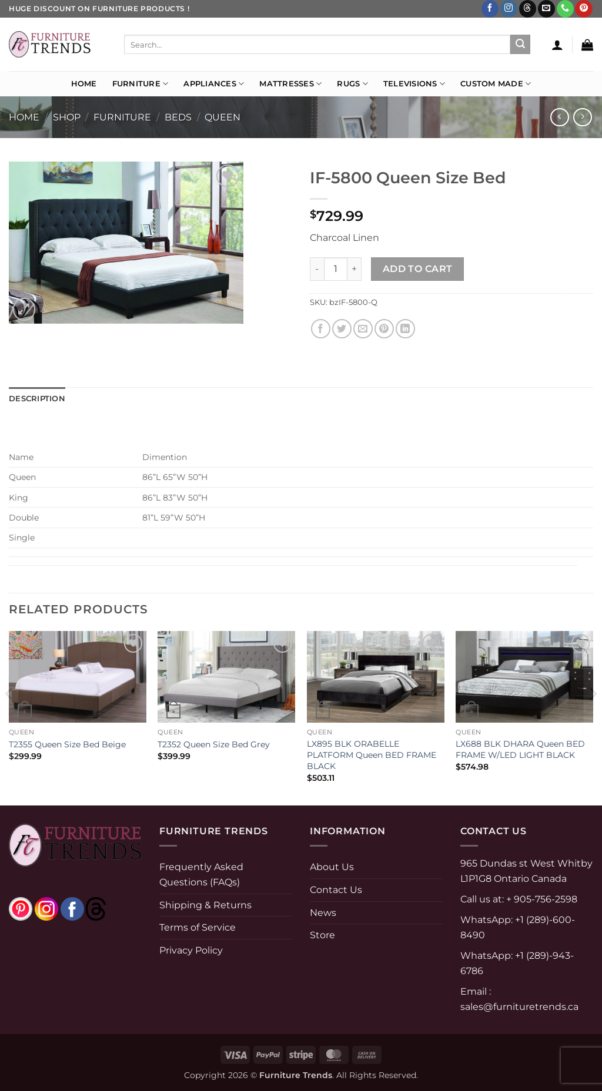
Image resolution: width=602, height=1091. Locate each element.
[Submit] (520, 45)
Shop (67, 117)
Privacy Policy (191, 950)
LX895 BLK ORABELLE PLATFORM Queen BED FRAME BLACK (371, 754)
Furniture (140, 83)
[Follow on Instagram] (508, 9)
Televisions (414, 83)
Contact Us (336, 889)
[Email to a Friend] (363, 328)
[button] (557, 45)
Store (322, 935)
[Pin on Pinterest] (384, 328)
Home (84, 83)
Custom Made (495, 83)
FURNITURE (122, 117)
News (323, 912)
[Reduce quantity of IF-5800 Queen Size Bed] (317, 269)
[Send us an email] (546, 9)
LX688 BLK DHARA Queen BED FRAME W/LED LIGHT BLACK (520, 749)
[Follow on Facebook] (490, 9)
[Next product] (559, 117)
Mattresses (290, 83)
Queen (222, 117)
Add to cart (418, 268)
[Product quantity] (335, 269)
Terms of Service (197, 927)
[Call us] (565, 9)
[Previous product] (582, 117)
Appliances (213, 83)
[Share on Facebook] (320, 328)
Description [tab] (37, 398)
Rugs (352, 83)
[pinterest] (20, 908)
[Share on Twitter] (342, 328)
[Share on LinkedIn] (405, 328)
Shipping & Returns (205, 905)
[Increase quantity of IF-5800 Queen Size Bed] (354, 269)
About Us (332, 866)
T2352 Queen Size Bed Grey (214, 744)
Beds (178, 117)
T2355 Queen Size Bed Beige (67, 744)
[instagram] (46, 908)
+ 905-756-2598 (540, 899)
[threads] (84, 908)
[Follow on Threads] (527, 9)
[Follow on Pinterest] (583, 9)
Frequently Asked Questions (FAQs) (201, 874)
